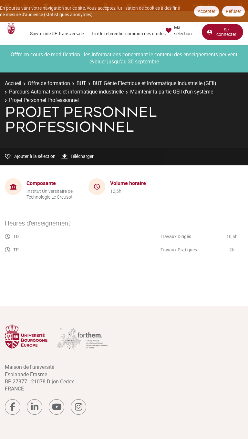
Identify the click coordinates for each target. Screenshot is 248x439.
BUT (81, 83)
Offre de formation (49, 83)
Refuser (233, 11)
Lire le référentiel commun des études (129, 33)
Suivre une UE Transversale (57, 33)
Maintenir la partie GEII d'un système (171, 91)
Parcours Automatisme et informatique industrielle (66, 91)
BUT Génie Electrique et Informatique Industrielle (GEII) (154, 83)
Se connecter (221, 32)
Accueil (13, 83)
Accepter (206, 11)
